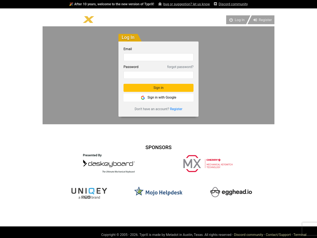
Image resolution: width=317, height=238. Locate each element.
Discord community (248, 235)
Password (131, 67)
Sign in (158, 88)
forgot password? (180, 67)
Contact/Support (278, 235)
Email (128, 49)
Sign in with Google (158, 97)
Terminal (299, 235)
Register (176, 109)
